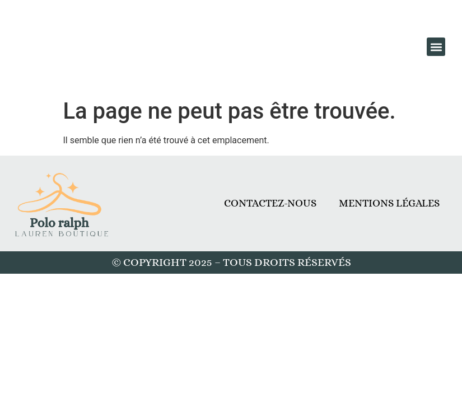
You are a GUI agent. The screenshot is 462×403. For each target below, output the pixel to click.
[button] (436, 47)
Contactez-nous (270, 203)
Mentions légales (389, 203)
